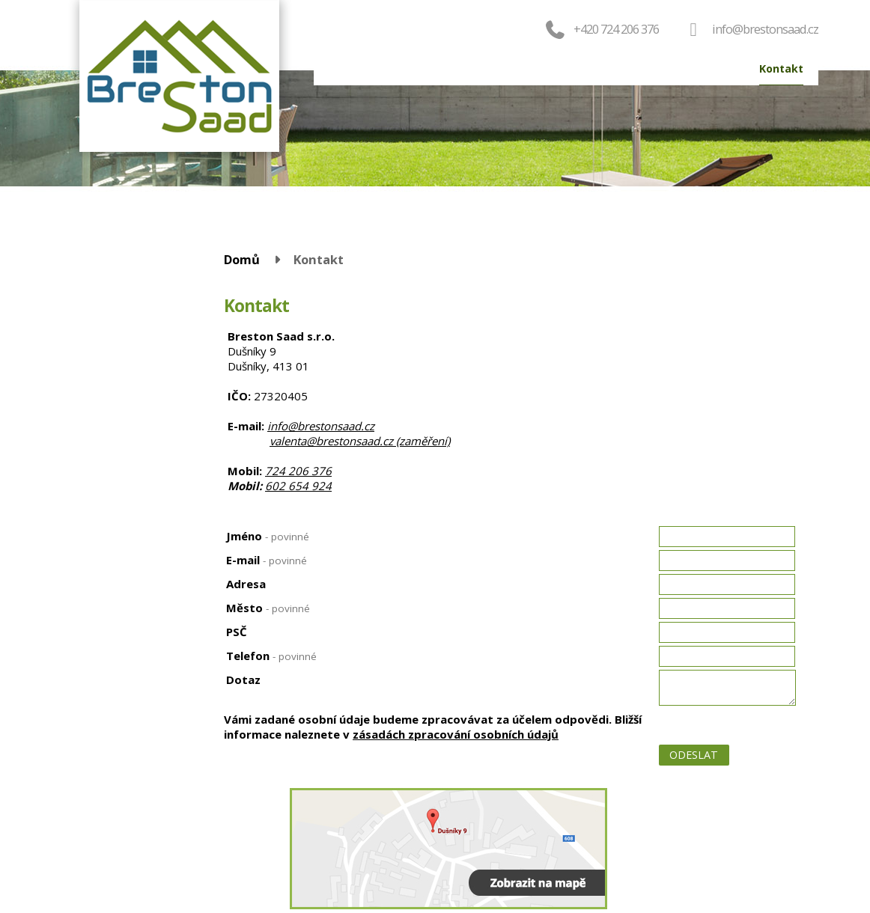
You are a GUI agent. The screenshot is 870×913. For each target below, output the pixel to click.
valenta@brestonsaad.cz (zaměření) (360, 440)
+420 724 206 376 (601, 28)
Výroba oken (632, 68)
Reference (712, 68)
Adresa (246, 583)
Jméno (267, 535)
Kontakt (781, 68)
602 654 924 (298, 485)
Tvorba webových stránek (749, 853)
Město (268, 607)
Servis (563, 68)
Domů (344, 68)
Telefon (271, 655)
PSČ (236, 631)
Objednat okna (487, 68)
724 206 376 (298, 470)
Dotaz (243, 679)
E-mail (266, 559)
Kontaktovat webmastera (779, 834)
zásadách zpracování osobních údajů (456, 734)
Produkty (403, 68)
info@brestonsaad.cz (765, 28)
